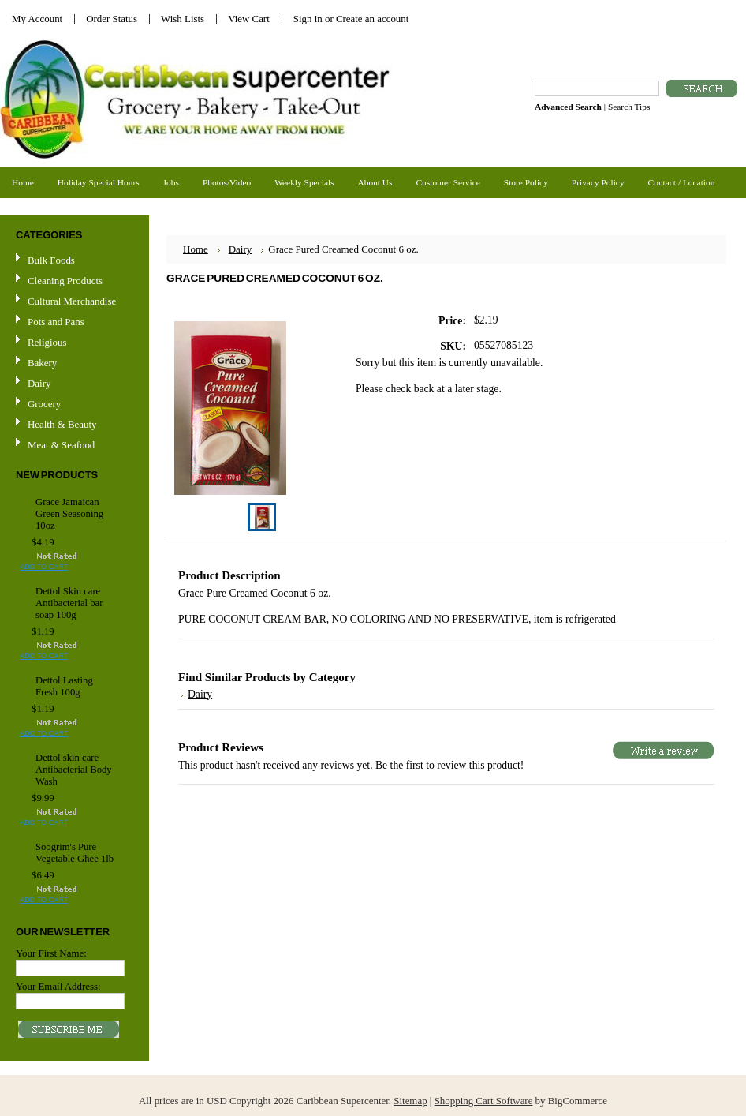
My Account (37, 18)
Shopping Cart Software (484, 1101)
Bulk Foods (51, 260)
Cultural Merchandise (72, 301)
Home (195, 249)
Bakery (42, 363)
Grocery (72, 404)
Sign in (308, 18)
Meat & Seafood (61, 445)
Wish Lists (182, 18)
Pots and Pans (56, 322)
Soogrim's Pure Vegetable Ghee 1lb (74, 852)
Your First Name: (51, 953)
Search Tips (629, 106)
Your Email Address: (58, 986)
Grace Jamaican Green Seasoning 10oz (69, 513)
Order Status (111, 18)
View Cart (249, 18)
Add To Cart (44, 567)
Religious (47, 342)
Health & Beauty (62, 424)
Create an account (372, 18)
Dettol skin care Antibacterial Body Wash (73, 769)
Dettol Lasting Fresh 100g (64, 686)
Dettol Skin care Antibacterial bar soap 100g (69, 603)
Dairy (39, 383)
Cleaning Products (65, 280)
